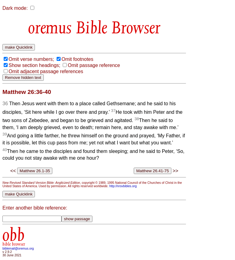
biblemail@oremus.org (18, 248)
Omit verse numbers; (31, 59)
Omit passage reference (94, 65)
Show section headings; (34, 65)
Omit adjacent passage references (46, 71)
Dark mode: (15, 8)
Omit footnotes (77, 59)
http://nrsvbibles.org (122, 186)
